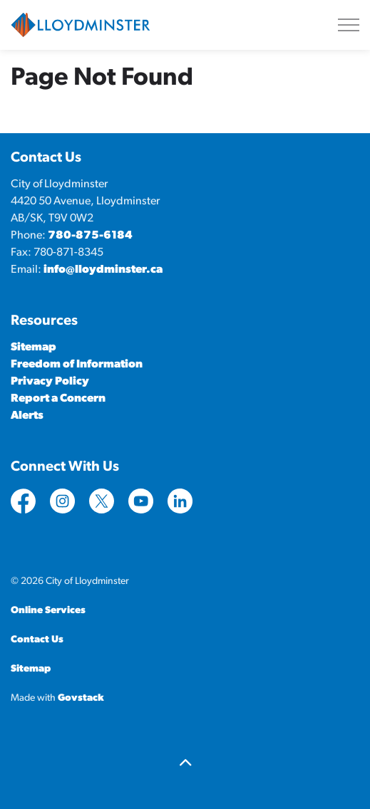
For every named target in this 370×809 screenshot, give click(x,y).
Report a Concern (58, 398)
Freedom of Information (77, 364)
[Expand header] (348, 25)
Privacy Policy (50, 381)
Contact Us (37, 640)
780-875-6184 (90, 235)
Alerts (27, 416)
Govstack (81, 698)
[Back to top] (185, 764)
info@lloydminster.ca (103, 270)
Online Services (48, 610)
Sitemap (33, 347)
